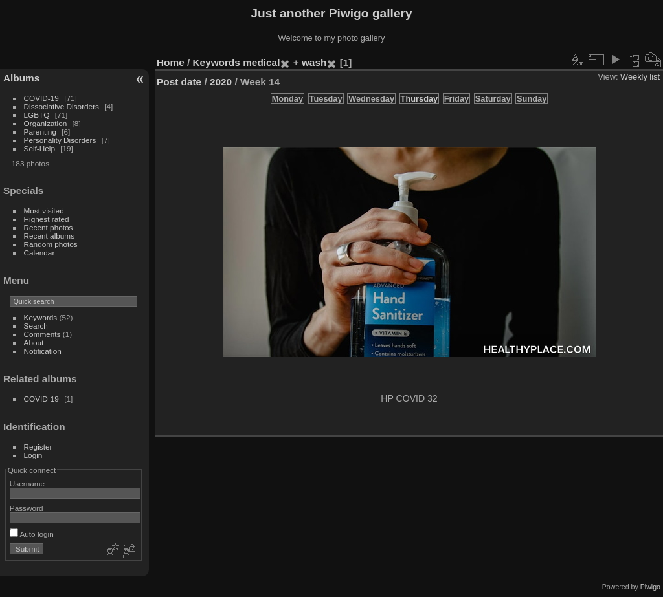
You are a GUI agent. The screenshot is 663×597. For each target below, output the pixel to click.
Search (36, 325)
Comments (42, 334)
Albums (21, 77)
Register (38, 446)
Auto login (32, 534)
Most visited (44, 210)
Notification (43, 351)
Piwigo (650, 587)
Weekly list (640, 76)
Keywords (41, 317)
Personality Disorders (60, 140)
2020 (221, 81)
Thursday (419, 98)
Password (26, 508)
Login (33, 455)
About (34, 342)
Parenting (40, 131)
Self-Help (39, 148)
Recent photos (48, 227)
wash (314, 62)
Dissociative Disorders (61, 106)
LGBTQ (37, 115)
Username (27, 483)
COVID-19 (41, 98)
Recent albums (49, 236)
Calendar (39, 252)
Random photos (51, 244)
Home (171, 62)
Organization (45, 123)
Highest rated (46, 219)
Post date (179, 81)
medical (261, 62)
